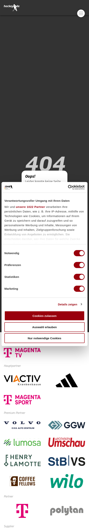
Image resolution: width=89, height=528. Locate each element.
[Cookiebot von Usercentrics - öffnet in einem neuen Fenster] (68, 187)
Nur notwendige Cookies (44, 338)
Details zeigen (67, 304)
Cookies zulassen (44, 315)
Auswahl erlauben (44, 327)
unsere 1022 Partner (30, 206)
